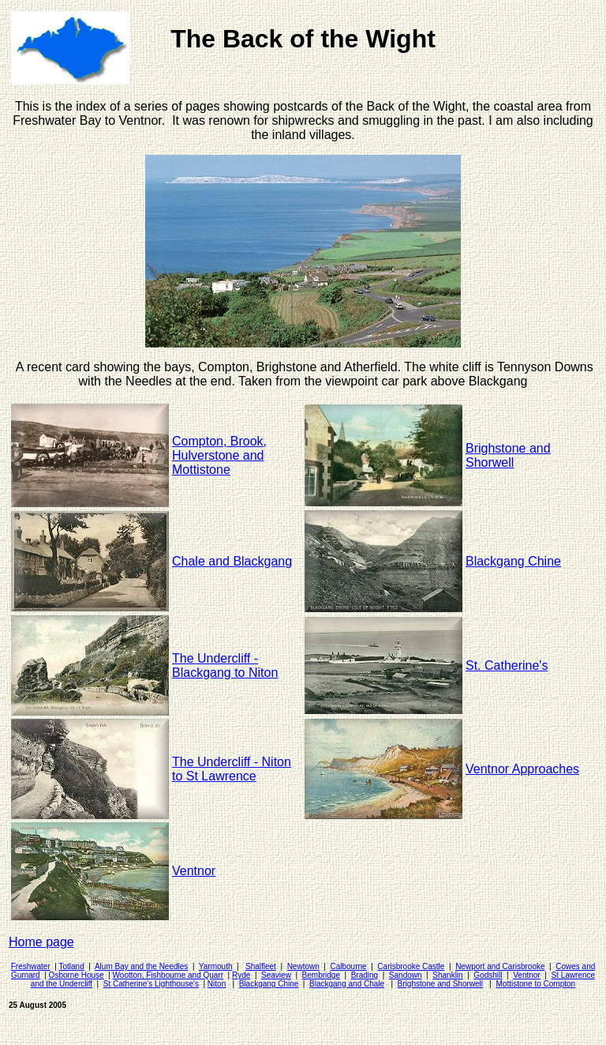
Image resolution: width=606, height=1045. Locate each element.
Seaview (276, 975)
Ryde (241, 975)
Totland (71, 966)
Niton (217, 983)
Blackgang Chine (269, 983)
